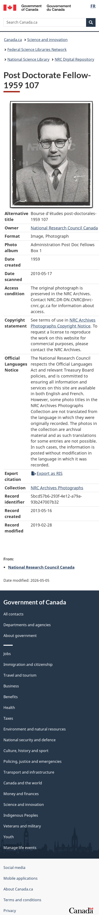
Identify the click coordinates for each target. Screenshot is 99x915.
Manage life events (19, 847)
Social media (14, 867)
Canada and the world (22, 782)
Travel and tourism (19, 675)
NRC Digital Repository (74, 59)
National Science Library (28, 59)
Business (11, 686)
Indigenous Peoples (20, 815)
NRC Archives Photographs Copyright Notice (63, 323)
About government (20, 635)
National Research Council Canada (64, 228)
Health (9, 707)
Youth (8, 836)
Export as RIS (47, 473)
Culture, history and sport (25, 750)
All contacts (13, 614)
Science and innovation (47, 39)
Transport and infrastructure (28, 772)
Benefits (10, 696)
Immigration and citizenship (28, 664)
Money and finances (21, 793)
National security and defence (29, 739)
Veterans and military (22, 826)
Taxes (8, 718)
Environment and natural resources (34, 729)
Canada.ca (13, 39)
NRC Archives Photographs (57, 488)
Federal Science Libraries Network (37, 49)
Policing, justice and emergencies (32, 761)
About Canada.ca (18, 889)
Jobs (7, 653)
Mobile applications (20, 878)
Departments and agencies (27, 624)
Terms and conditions (22, 899)
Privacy (9, 910)
